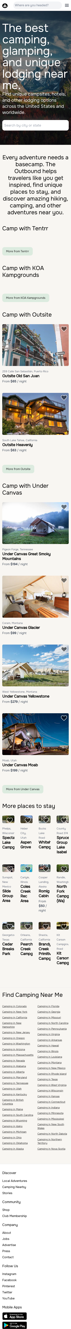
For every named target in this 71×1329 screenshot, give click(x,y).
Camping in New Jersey (16, 1032)
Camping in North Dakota (52, 1133)
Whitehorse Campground (50, 844)
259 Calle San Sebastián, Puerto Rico (25, 371)
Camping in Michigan (14, 1131)
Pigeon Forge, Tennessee (17, 549)
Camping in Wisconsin (50, 1090)
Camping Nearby (14, 1187)
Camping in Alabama (14, 1066)
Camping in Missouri (49, 1017)
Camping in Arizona (13, 1049)
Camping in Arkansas (49, 1040)
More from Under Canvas (23, 789)
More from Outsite (18, 469)
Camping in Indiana (48, 1107)
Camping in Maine (12, 1109)
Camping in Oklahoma (15, 1143)
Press (6, 1251)
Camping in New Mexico (51, 1068)
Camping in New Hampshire (11, 1024)
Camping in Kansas (48, 1096)
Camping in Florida (48, 1006)
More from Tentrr (17, 251)
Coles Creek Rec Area (25, 893)
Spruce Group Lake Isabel (63, 844)
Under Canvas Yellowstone (25, 696)
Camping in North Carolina (52, 1023)
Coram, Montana (12, 623)
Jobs (5, 1239)
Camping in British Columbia (13, 1101)
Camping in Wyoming (14, 1120)
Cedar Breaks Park (8, 949)
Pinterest (8, 1286)
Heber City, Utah (24, 833)
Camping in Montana (49, 1062)
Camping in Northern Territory (49, 1141)
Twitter (7, 1292)
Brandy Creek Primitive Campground (50, 951)
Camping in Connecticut (51, 1101)
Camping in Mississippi (50, 1118)
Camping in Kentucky (14, 1094)
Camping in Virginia (48, 1034)
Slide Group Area (7, 896)
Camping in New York (14, 1011)
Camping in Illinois (48, 1051)
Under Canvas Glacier (21, 627)
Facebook (9, 1280)
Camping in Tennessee (15, 1083)
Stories (7, 1193)
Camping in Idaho (12, 1126)
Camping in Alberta (13, 1072)
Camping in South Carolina (17, 1115)
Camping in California (14, 1017)
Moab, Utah (9, 760)
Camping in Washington (16, 1043)
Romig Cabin (44, 893)
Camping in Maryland (14, 1077)
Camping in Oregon (13, 1038)
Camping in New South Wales (50, 1126)
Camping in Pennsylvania (52, 1028)
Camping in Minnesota (50, 1113)
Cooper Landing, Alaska (44, 882)
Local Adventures (14, 1181)
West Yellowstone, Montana (19, 691)
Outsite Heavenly (17, 444)
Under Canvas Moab (20, 765)
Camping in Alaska (13, 1148)
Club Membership (14, 1216)
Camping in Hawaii (48, 1045)
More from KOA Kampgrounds (25, 298)
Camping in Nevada (13, 1060)
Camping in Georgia (48, 1011)
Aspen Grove (25, 844)
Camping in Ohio (12, 1137)
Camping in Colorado (14, 1006)
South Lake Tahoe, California (19, 440)
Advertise (9, 1245)
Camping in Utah (12, 1088)
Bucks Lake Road (42, 833)
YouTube (8, 1298)
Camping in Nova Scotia (51, 1148)
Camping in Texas (47, 1079)
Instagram (9, 1274)
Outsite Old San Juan (20, 376)
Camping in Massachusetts (18, 1055)
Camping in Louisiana (49, 1056)
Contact (8, 1257)
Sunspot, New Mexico (7, 882)
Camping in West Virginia (51, 1085)
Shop (6, 1210)
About (6, 1233)
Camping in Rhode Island (51, 1073)
